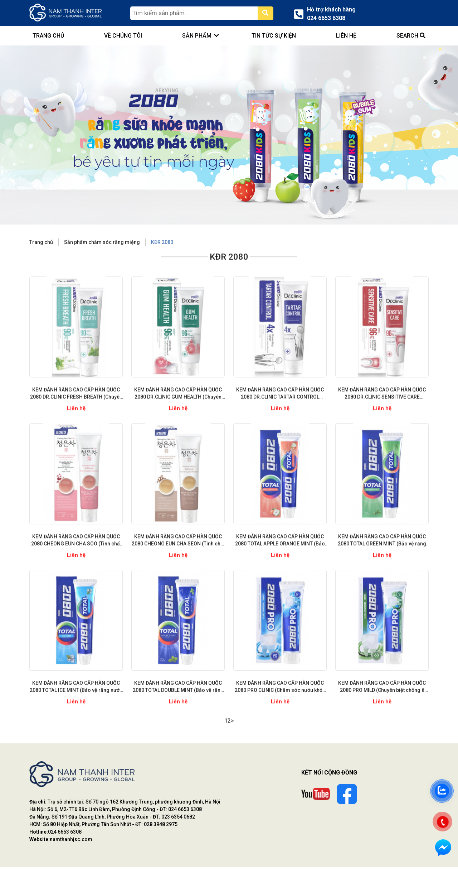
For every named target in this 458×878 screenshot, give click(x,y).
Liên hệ (346, 35)
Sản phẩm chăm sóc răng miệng (102, 261)
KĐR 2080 (162, 261)
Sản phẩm (197, 35)
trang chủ (48, 35)
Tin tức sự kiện (274, 35)
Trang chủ (41, 261)
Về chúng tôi (123, 35)
